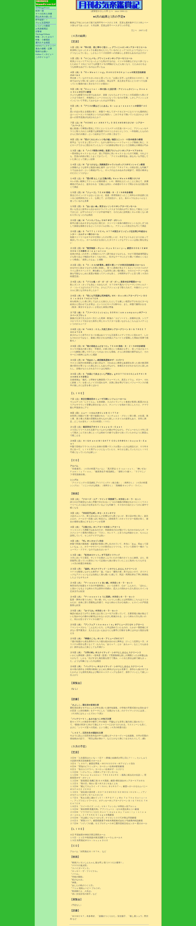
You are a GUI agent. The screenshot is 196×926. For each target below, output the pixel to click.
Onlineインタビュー (44, 54)
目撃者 (38, 31)
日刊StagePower (42, 7)
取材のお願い (41, 51)
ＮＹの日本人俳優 (43, 14)
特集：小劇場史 (42, 39)
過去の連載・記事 (43, 48)
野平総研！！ (41, 20)
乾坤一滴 (39, 11)
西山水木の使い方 (43, 16)
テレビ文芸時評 (42, 22)
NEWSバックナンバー (45, 46)
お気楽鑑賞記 (41, 28)
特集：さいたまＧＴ (44, 37)
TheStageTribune (42, 34)
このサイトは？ (42, 57)
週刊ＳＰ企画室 (42, 42)
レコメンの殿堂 (42, 26)
